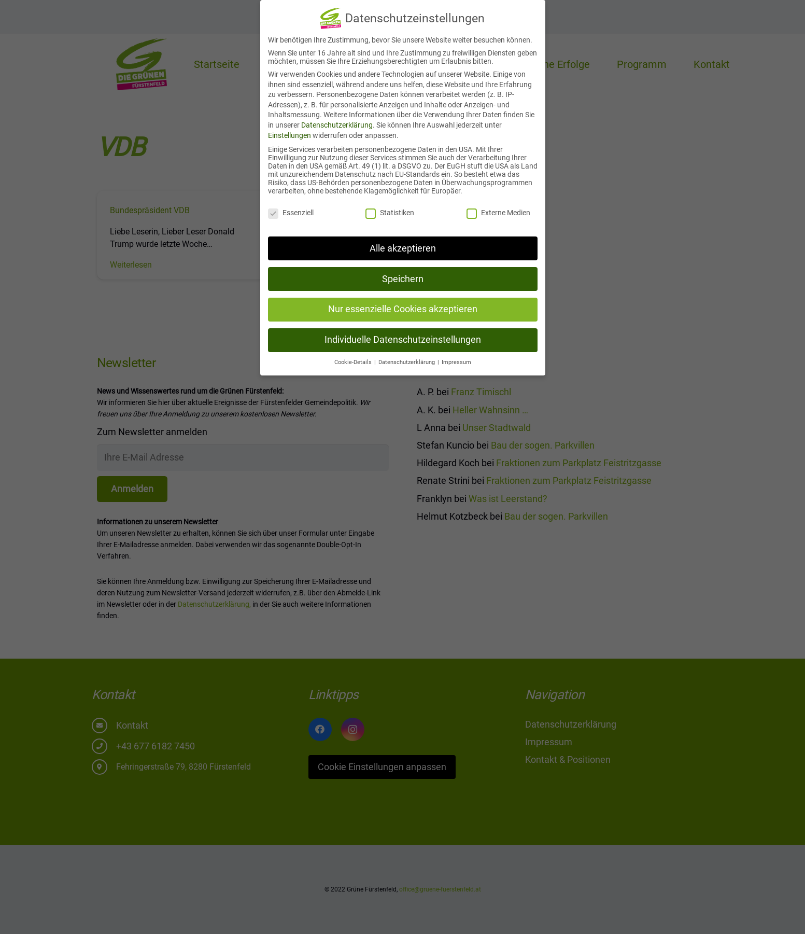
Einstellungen (289, 129)
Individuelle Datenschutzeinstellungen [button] (402, 333)
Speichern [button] (402, 273)
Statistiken (389, 206)
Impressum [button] (456, 356)
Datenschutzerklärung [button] (407, 356)
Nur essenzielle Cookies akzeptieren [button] (402, 303)
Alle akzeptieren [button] (403, 242)
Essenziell (291, 206)
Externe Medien (498, 206)
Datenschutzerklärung (337, 119)
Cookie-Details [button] (353, 356)
